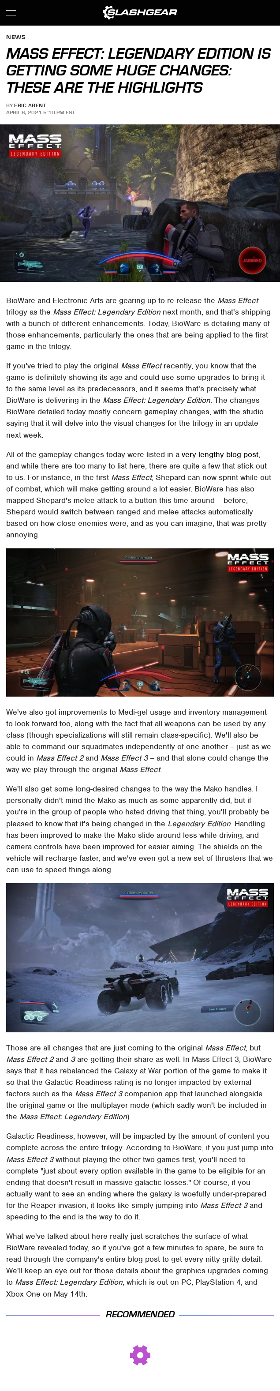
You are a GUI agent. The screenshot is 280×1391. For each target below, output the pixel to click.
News (16, 38)
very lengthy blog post (220, 454)
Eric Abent (30, 105)
